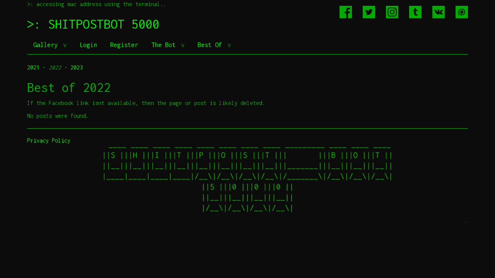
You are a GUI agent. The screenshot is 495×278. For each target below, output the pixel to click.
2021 (33, 67)
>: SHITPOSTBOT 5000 (93, 24)
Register (124, 45)
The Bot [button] (165, 45)
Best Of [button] (211, 45)
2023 (76, 67)
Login (88, 45)
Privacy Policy (48, 140)
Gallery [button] (47, 45)
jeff (465, 222)
